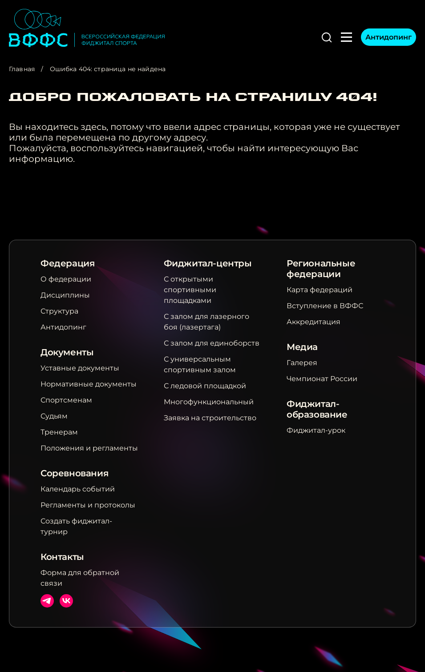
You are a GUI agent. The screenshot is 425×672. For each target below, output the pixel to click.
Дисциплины (65, 295)
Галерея (302, 362)
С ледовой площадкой (205, 386)
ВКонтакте (66, 601)
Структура (59, 311)
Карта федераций (319, 290)
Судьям (54, 416)
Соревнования (74, 473)
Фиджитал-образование (317, 409)
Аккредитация (313, 322)
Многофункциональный (209, 402)
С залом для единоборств (211, 343)
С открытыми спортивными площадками (190, 290)
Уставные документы (79, 368)
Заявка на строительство (210, 418)
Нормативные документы (88, 384)
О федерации (65, 279)
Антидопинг (388, 37)
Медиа (302, 347)
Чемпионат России (322, 378)
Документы (66, 352)
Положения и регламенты (89, 448)
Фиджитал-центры (208, 263)
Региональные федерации (321, 268)
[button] (326, 37)
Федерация (67, 263)
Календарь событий (77, 489)
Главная (22, 69)
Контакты (62, 556)
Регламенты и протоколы (87, 505)
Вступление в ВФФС (325, 306)
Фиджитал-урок (316, 430)
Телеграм (47, 601)
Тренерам (59, 432)
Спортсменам (66, 400)
